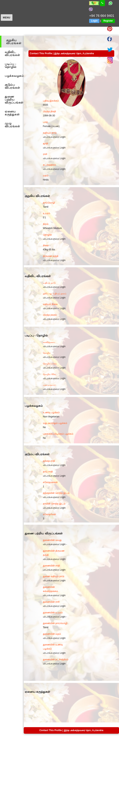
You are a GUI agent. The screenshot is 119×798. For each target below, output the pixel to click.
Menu (6, 17)
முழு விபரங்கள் (12, 125)
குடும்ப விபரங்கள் (12, 86)
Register (108, 20)
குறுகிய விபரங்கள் (13, 41)
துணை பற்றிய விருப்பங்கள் (14, 99)
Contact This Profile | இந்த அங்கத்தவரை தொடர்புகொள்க (62, 53)
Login (94, 20)
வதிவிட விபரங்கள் (12, 53)
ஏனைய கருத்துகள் (12, 113)
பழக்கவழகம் (14, 75)
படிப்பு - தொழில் (10, 65)
